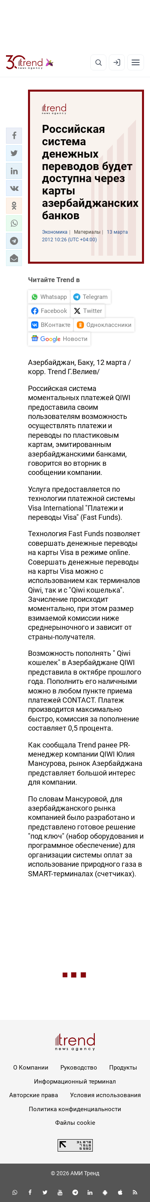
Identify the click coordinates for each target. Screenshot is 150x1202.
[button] (14, 135)
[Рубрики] (135, 62)
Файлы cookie (75, 1122)
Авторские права (33, 1095)
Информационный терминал (75, 1081)
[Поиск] (98, 62)
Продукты (123, 1067)
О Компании (30, 1067)
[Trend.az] (30, 62)
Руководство (78, 1067)
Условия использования (105, 1095)
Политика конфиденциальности (75, 1109)
